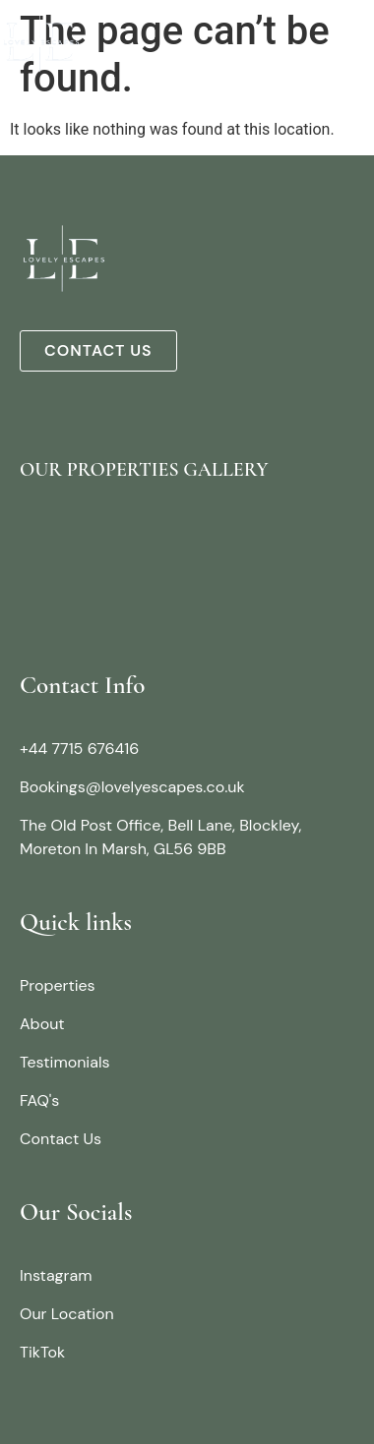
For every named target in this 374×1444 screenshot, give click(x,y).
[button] (358, 41)
